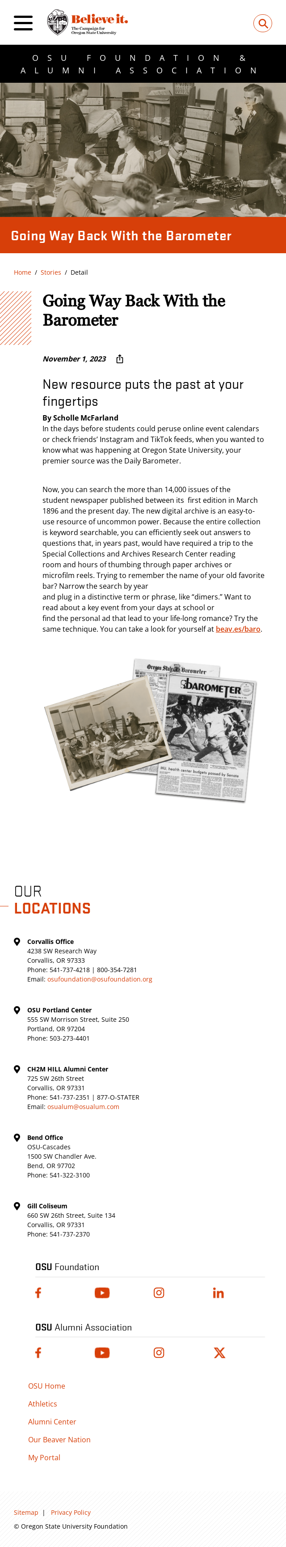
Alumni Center (52, 1422)
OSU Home (46, 1386)
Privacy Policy (71, 1512)
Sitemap (26, 1512)
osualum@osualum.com (83, 1106)
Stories (51, 272)
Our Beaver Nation (59, 1440)
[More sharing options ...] (120, 359)
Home (22, 272)
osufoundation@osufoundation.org (99, 979)
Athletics (42, 1404)
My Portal (44, 1457)
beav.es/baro (238, 629)
